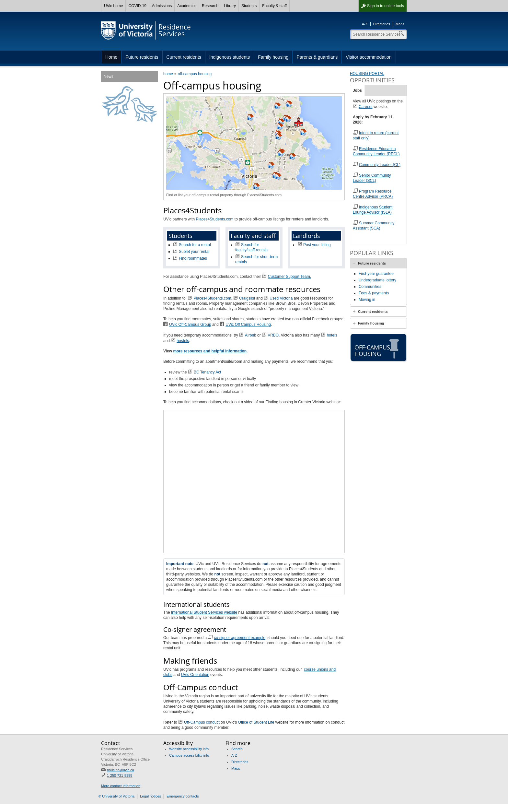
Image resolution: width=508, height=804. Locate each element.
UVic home (113, 6)
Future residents (141, 57)
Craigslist (247, 298)
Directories (381, 24)
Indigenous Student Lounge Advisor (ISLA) (372, 210)
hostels (183, 340)
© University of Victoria (116, 796)
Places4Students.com (214, 219)
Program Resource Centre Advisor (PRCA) (373, 194)
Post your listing (317, 244)
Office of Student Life (256, 722)
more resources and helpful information (210, 351)
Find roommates (193, 258)
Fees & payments (374, 293)
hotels (332, 335)
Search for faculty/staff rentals (251, 247)
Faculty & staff (274, 6)
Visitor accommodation (368, 57)
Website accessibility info (189, 749)
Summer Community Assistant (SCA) (373, 226)
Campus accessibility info (189, 755)
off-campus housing (195, 74)
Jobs (357, 90)
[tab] (378, 263)
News (108, 76)
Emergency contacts (183, 796)
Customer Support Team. (289, 276)
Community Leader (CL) (379, 164)
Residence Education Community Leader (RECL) (376, 151)
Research (210, 6)
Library (230, 6)
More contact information (120, 786)
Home (111, 57)
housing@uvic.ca (120, 770)
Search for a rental (195, 244)
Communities (370, 286)
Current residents (184, 57)
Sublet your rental (194, 251)
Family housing (273, 57)
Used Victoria (281, 298)
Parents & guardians (317, 57)
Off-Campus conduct (202, 722)
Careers (366, 106)
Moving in (367, 299)
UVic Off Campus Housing (248, 324)
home (168, 74)
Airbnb (250, 335)
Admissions (162, 6)
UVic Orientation (195, 674)
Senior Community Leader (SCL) (372, 178)
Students (249, 6)
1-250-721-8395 (119, 775)
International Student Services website (204, 612)
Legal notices (150, 796)
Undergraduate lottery (377, 280)
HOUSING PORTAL (367, 73)
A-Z (365, 24)
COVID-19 (137, 6)
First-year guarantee (376, 273)
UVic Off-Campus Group (190, 324)
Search (237, 749)
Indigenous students (229, 57)
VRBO (273, 335)
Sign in (385, 6)
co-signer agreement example (239, 637)
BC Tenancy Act (207, 372)
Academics (186, 6)
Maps (400, 24)
